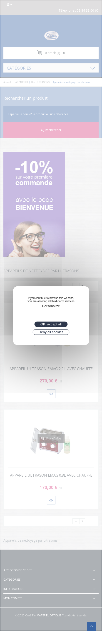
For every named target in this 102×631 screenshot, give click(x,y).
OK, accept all (51, 324)
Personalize (51, 306)
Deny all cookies (51, 332)
